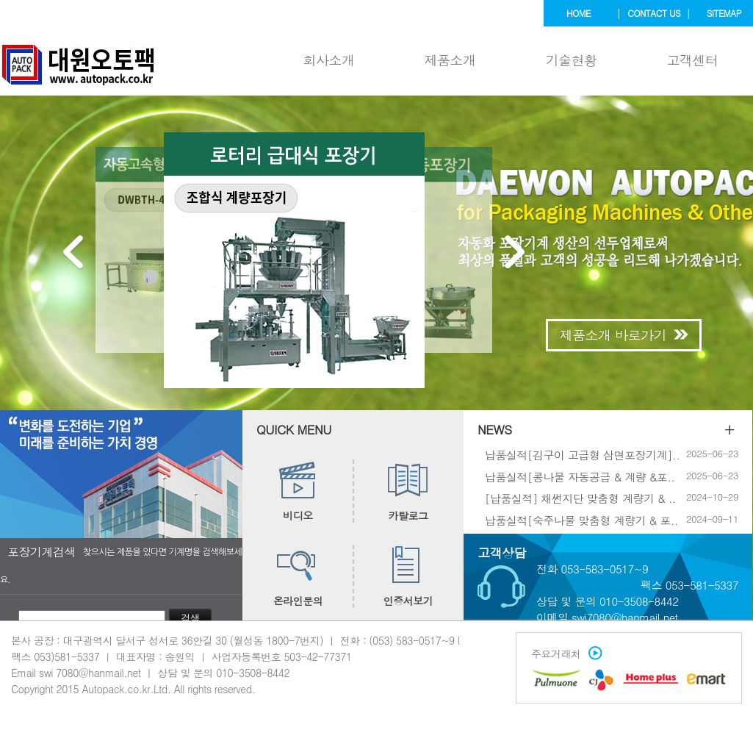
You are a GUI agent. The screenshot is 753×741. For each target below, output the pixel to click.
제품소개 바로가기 (623, 335)
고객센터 (692, 60)
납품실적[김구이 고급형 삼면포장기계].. (582, 454)
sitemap (724, 13)
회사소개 (329, 60)
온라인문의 (298, 576)
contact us (653, 13)
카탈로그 (408, 491)
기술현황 (571, 60)
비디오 (298, 491)
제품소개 (450, 60)
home (578, 13)
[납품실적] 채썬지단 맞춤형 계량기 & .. (580, 498)
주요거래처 (563, 653)
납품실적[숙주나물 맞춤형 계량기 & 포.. (581, 519)
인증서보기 (408, 576)
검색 (190, 617)
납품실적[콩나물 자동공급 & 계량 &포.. (580, 476)
